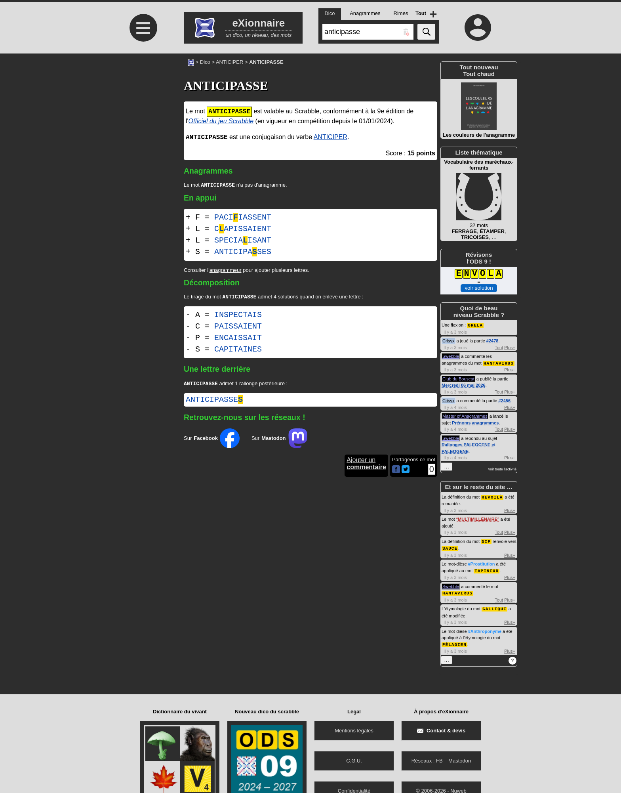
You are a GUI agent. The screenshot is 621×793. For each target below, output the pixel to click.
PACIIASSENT (242, 218)
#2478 (492, 340)
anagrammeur (226, 271)
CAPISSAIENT (242, 229)
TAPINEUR (486, 568)
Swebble (450, 356)
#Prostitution (481, 562)
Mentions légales (354, 731)
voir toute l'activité (502, 468)
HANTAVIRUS (499, 362)
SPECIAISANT (242, 241)
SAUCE (449, 546)
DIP (486, 540)
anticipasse (214, 402)
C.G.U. (354, 761)
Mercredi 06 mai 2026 (464, 384)
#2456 (504, 399)
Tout (499, 347)
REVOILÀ (492, 496)
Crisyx (448, 340)
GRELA (475, 325)
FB (439, 761)
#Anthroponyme (484, 628)
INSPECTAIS (238, 316)
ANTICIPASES (242, 252)
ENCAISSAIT (238, 339)
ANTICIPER (229, 62)
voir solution (479, 288)
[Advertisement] (142, 120)
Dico (205, 62)
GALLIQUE (494, 606)
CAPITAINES (238, 351)
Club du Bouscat (458, 378)
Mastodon (459, 761)
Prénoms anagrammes (475, 422)
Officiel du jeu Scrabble (221, 121)
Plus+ (509, 347)
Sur (212, 441)
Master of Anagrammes (465, 415)
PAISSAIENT (238, 328)
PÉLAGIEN (454, 641)
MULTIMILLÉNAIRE (477, 518)
